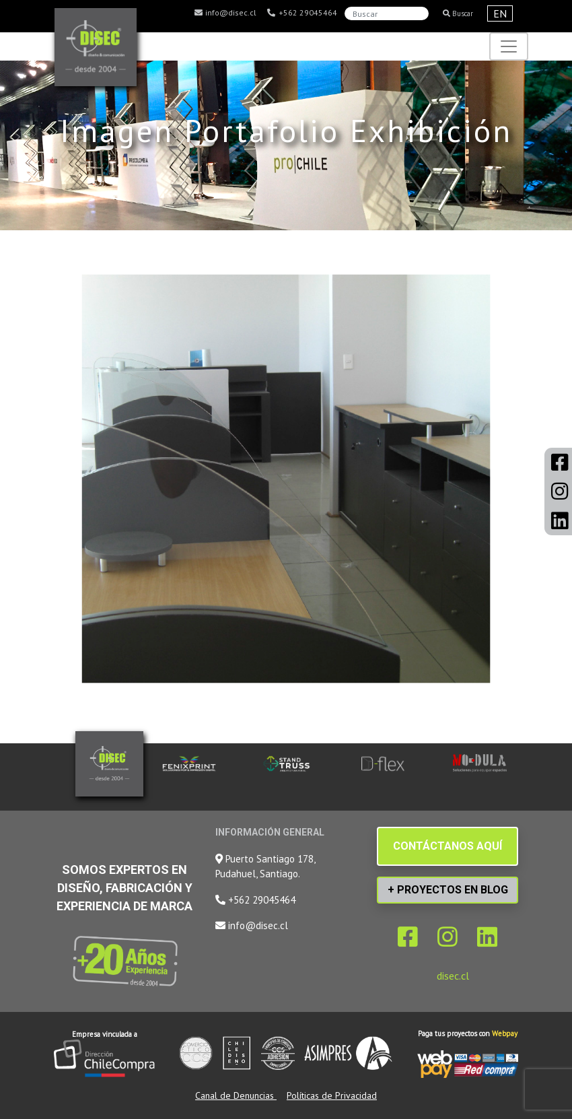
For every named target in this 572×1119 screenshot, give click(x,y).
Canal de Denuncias (236, 1095)
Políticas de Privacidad (332, 1095)
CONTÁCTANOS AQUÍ (447, 846)
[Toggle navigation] (508, 46)
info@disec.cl (224, 12)
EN (500, 13)
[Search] (387, 13)
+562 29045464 (301, 12)
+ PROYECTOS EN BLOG (448, 889)
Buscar (458, 13)
